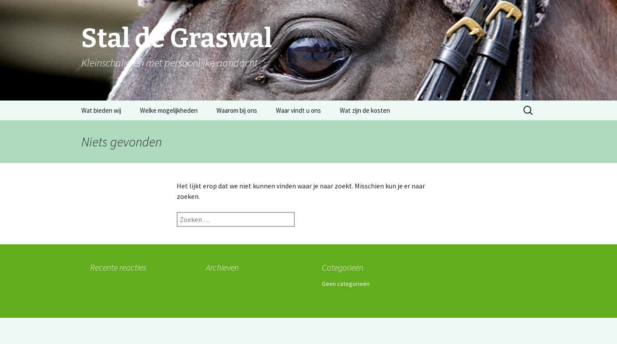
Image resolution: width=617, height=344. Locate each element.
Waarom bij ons (236, 110)
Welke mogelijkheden (169, 110)
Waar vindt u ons (298, 110)
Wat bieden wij (101, 110)
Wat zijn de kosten (365, 110)
